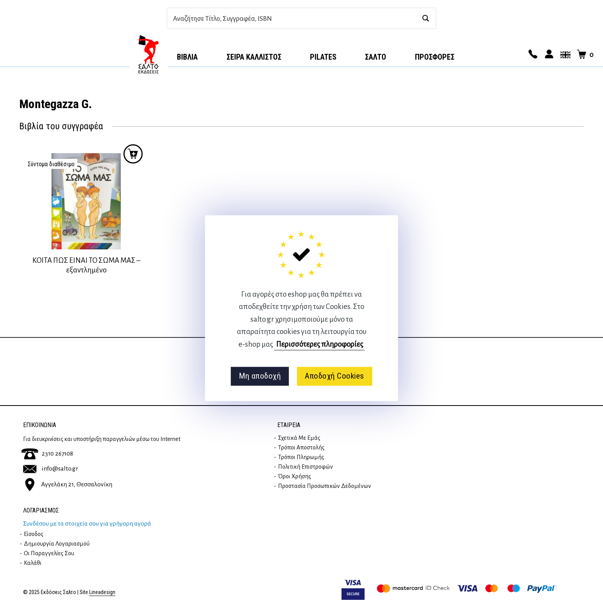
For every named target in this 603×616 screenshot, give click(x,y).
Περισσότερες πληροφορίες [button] (319, 344)
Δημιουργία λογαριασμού (57, 544)
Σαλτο (375, 57)
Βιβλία (187, 57)
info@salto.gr (50, 468)
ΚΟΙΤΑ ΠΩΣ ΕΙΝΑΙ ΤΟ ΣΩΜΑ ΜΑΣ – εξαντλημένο (86, 265)
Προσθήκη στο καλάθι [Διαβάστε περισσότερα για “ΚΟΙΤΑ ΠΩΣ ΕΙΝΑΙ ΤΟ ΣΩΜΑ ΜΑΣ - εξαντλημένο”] (133, 154)
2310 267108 (47, 453)
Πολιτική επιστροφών (305, 467)
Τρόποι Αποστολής (301, 447)
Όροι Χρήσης (294, 476)
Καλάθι (33, 563)
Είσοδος (33, 534)
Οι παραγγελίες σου (49, 553)
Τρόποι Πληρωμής (301, 457)
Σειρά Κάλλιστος (254, 57)
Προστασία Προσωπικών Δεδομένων (324, 486)
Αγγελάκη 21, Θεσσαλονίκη (67, 484)
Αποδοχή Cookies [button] (334, 376)
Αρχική (148, 54)
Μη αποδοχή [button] (260, 376)
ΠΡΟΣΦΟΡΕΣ (435, 57)
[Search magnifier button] (425, 18)
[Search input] (293, 18)
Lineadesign (102, 592)
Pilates (323, 57)
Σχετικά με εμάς (299, 438)
